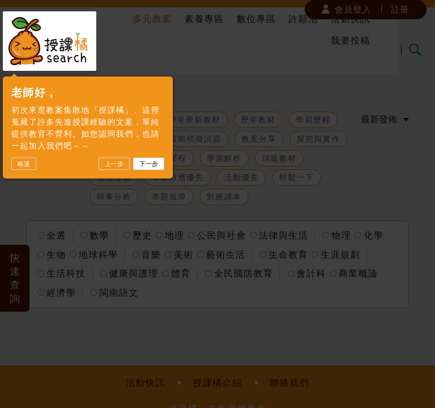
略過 (24, 163)
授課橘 (49, 41)
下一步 (148, 163)
